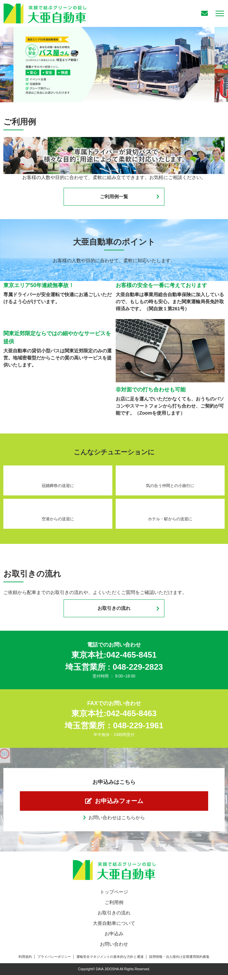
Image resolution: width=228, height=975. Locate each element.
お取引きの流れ (114, 608)
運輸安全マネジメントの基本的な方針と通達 (110, 957)
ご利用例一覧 (114, 196)
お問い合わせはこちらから (116, 817)
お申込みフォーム (119, 801)
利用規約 (25, 957)
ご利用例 (114, 902)
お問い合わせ (114, 944)
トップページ (114, 892)
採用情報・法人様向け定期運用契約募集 (179, 957)
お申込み (114, 933)
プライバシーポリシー (54, 957)
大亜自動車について (114, 923)
